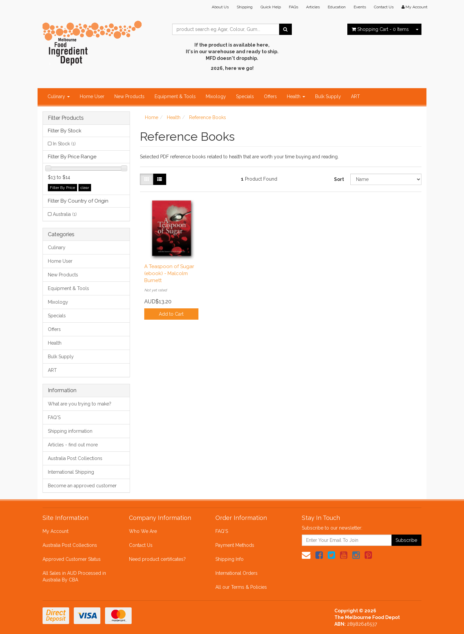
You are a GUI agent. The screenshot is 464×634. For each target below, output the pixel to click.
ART (355, 96)
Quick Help (271, 7)
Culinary (59, 96)
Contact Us (384, 7)
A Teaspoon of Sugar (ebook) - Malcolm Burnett (169, 273)
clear (84, 187)
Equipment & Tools (175, 96)
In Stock (64, 143)
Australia (65, 214)
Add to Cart (171, 314)
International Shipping (71, 472)
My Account (55, 531)
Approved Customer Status (72, 559)
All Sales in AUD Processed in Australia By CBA (74, 576)
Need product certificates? (157, 559)
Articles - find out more (73, 444)
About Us (220, 7)
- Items (380, 29)
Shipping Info (229, 559)
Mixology (216, 96)
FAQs (293, 7)
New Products (129, 96)
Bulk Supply (328, 96)
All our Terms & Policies (241, 587)
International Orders (236, 573)
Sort (339, 179)
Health (296, 96)
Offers (270, 96)
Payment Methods (234, 545)
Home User (92, 96)
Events (360, 7)
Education (337, 7)
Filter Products (66, 118)
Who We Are (143, 531)
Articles (313, 7)
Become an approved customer (82, 485)
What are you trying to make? (79, 403)
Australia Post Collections (75, 458)
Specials (245, 96)
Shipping (245, 7)
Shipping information (70, 431)
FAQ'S (54, 417)
